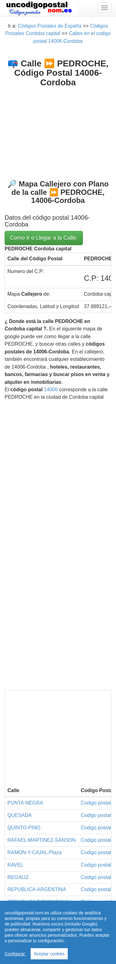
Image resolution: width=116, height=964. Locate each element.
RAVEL (15, 865)
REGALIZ (17, 877)
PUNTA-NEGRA (25, 802)
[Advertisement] (58, 128)
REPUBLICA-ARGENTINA (36, 889)
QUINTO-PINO (23, 827)
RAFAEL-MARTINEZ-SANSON (41, 840)
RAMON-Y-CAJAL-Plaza (34, 852)
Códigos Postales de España (49, 26)
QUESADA (19, 815)
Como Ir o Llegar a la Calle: (44, 238)
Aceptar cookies (49, 953)
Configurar (15, 953)
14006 (51, 389)
